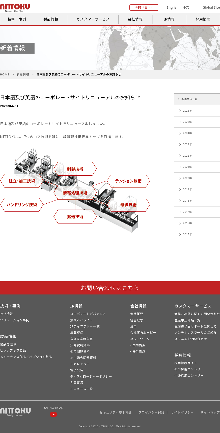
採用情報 (203, 19)
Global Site (208, 7)
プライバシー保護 (151, 412)
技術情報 (6, 314)
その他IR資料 (80, 351)
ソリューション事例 (14, 320)
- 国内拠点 (137, 345)
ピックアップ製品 (13, 350)
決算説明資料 (80, 345)
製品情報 (50, 19)
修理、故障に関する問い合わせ (197, 314)
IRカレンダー (80, 364)
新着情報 (23, 74)
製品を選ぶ (8, 344)
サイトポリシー (182, 412)
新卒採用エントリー (189, 369)
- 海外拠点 (137, 351)
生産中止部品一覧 (187, 320)
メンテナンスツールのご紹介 (195, 332)
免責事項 (76, 383)
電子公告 (76, 370)
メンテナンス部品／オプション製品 (26, 357)
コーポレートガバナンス (88, 314)
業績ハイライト (81, 320)
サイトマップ (210, 412)
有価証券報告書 (81, 339)
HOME (4, 74)
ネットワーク (140, 339)
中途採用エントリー (189, 375)
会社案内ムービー (143, 332)
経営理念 (136, 320)
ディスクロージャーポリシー (91, 376)
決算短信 (76, 332)
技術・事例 (17, 19)
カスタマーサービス (93, 19)
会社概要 (136, 314)
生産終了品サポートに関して (195, 326)
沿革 (133, 326)
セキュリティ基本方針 (115, 412)
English (172, 7)
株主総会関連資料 (83, 358)
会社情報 (135, 19)
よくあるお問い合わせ (190, 339)
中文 (186, 7)
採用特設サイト (185, 363)
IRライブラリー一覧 (84, 326)
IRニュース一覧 (81, 389)
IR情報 (169, 19)
